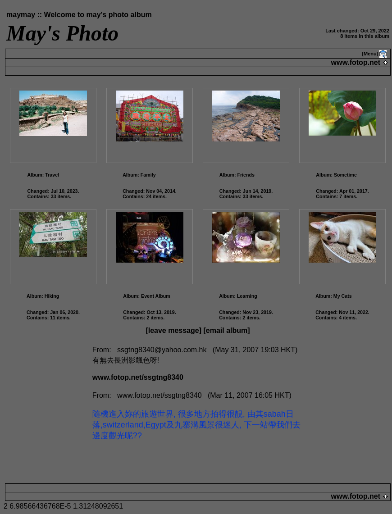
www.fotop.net (355, 62)
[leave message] (173, 330)
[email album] (226, 330)
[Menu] (370, 53)
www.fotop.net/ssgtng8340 (137, 377)
